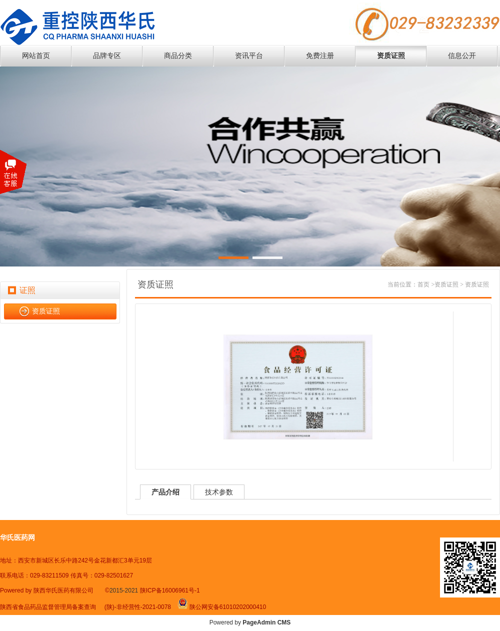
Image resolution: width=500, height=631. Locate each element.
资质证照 (391, 56)
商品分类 (178, 56)
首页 (424, 284)
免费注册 (320, 56)
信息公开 (462, 56)
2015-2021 (125, 590)
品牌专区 (107, 56)
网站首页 (36, 56)
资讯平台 (249, 56)
